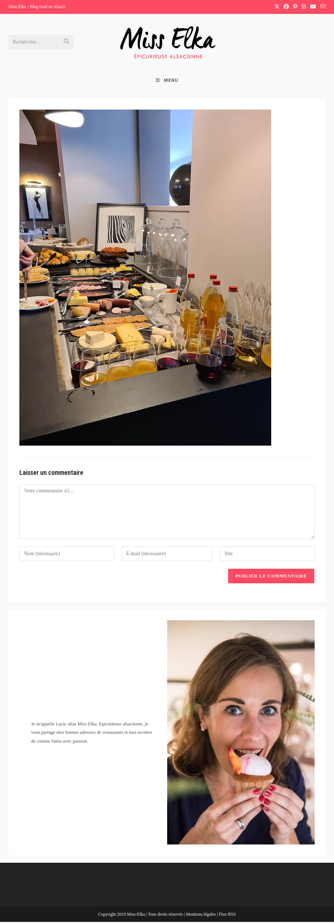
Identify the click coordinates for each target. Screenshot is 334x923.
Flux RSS (227, 915)
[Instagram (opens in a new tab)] (303, 7)
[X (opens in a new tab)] (276, 7)
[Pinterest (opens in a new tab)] (295, 7)
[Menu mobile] (167, 81)
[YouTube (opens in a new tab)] (313, 7)
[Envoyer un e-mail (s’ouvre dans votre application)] (322, 7)
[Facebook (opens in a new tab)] (286, 7)
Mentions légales (201, 915)
